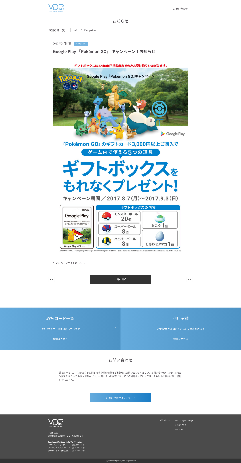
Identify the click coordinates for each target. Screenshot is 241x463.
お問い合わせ (180, 8)
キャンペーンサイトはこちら (69, 263)
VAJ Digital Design (185, 420)
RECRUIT (181, 429)
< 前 (51, 279)
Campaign (90, 30)
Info (76, 30)
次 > (189, 279)
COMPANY (181, 425)
